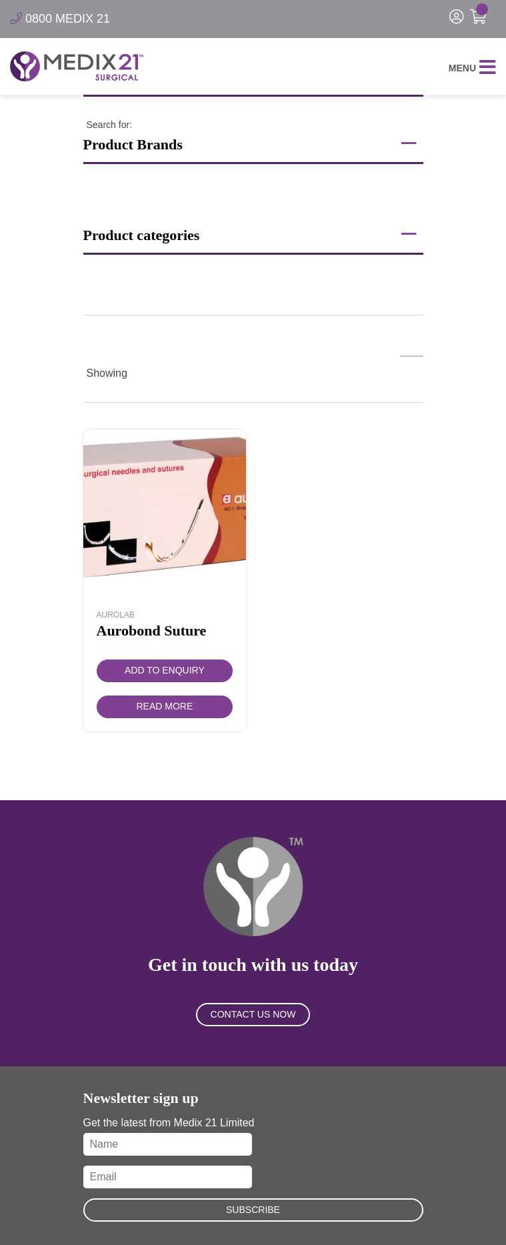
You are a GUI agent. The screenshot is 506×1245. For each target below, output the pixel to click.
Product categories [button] (250, 234)
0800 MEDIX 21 (60, 18)
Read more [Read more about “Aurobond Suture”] (165, 706)
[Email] (167, 1177)
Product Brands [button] (250, 143)
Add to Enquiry (165, 670)
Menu (472, 68)
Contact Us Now (253, 1014)
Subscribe (253, 1209)
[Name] (167, 1144)
